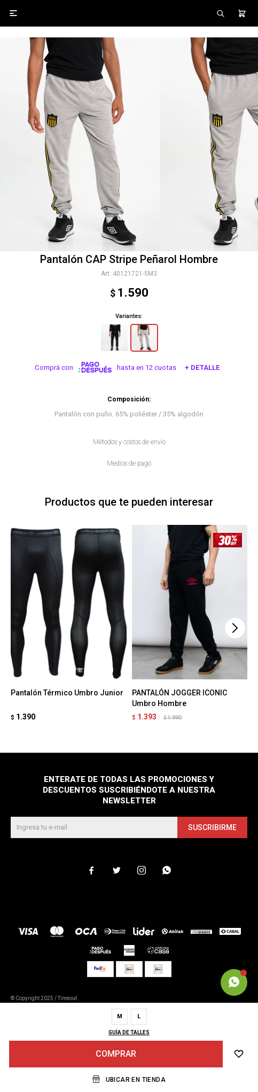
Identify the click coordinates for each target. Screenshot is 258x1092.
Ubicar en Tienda (136, 1079)
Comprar (116, 1054)
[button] (235, 628)
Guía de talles (129, 1032)
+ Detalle (202, 367)
